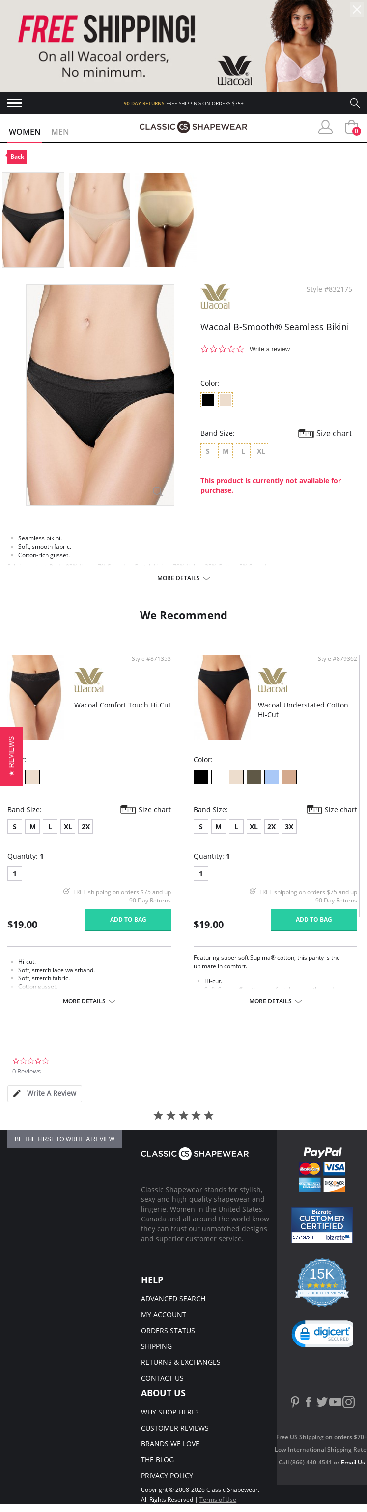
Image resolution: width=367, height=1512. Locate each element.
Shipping (156, 1346)
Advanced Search (173, 1298)
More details (178, 578)
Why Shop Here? (169, 1411)
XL (68, 826)
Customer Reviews (175, 1428)
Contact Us (162, 1378)
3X (289, 826)
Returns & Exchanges (181, 1361)
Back (17, 156)
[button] (325, 1336)
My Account (163, 1314)
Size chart (334, 433)
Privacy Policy (167, 1475)
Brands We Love (170, 1443)
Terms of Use (217, 1499)
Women (25, 131)
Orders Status (168, 1330)
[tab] (44, 1093)
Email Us (353, 1462)
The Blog (157, 1459)
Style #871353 (151, 659)
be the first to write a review (64, 1139)
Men (60, 131)
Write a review (270, 349)
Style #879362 (337, 659)
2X (86, 826)
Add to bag (128, 919)
